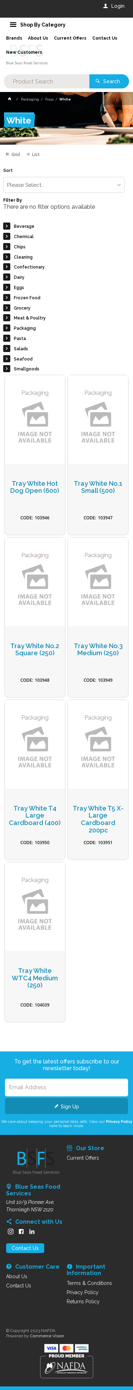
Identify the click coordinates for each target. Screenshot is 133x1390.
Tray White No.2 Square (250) (34, 649)
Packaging (25, 328)
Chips (20, 246)
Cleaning (23, 257)
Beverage (24, 226)
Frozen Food (27, 297)
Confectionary (29, 267)
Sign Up (70, 1106)
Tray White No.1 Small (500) (98, 487)
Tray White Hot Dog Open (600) (34, 487)
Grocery (22, 308)
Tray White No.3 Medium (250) (98, 649)
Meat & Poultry (30, 318)
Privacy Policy (119, 1121)
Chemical (24, 236)
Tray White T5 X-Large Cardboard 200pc (98, 819)
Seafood (23, 359)
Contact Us (25, 1248)
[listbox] (63, 185)
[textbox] (46, 81)
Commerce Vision (47, 1335)
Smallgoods (26, 369)
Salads (21, 348)
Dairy (19, 277)
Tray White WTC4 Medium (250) (35, 978)
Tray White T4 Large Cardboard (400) (35, 815)
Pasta (20, 338)
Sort (8, 170)
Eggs (19, 287)
